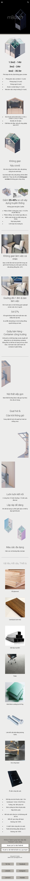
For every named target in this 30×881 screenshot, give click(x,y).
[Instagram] (22, 871)
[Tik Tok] (8, 864)
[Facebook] (22, 864)
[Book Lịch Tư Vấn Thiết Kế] (15, 845)
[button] (2, 2)
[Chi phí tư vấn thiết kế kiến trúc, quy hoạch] (15, 849)
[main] (15, 17)
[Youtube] (22, 877)
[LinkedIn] (8, 871)
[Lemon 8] (8, 877)
